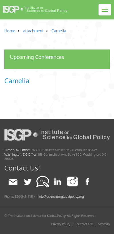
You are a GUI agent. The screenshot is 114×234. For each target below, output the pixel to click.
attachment (33, 30)
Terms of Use (84, 224)
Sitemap (104, 224)
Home (9, 30)
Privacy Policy (60, 224)
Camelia (59, 30)
